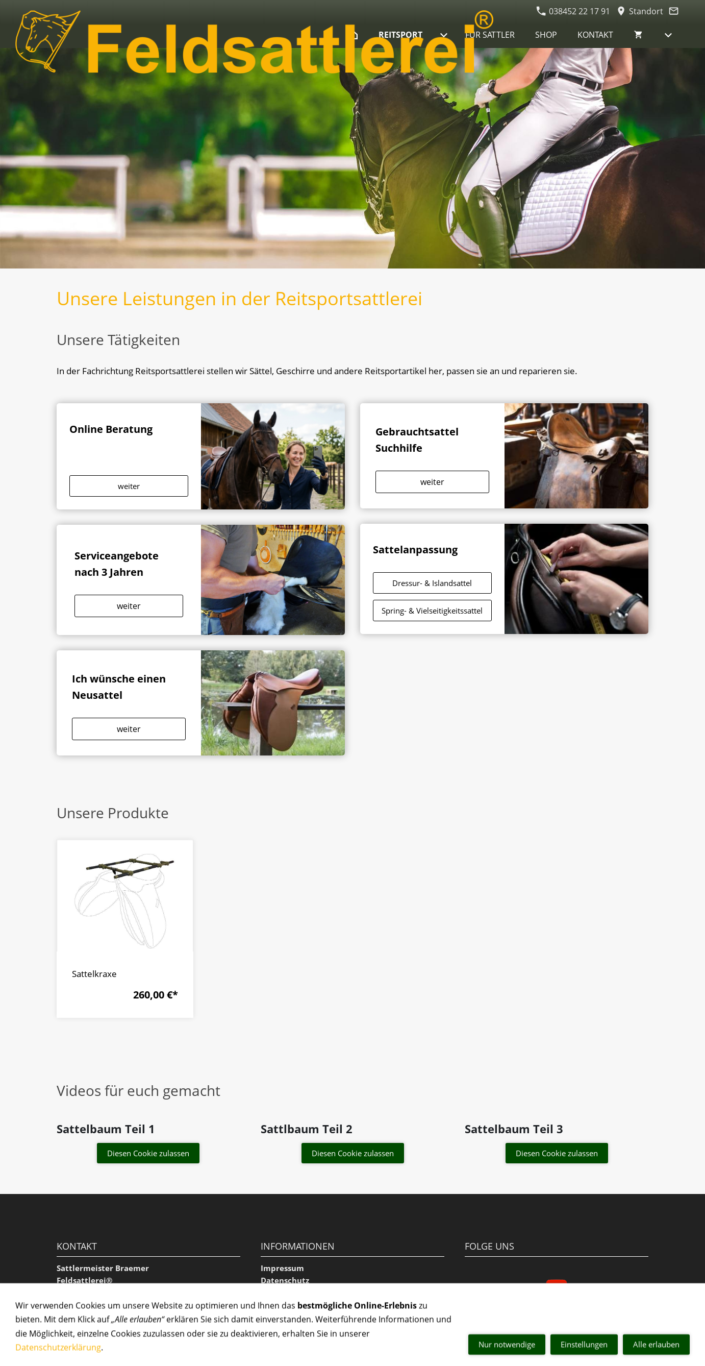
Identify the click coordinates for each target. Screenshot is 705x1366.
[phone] (679, 1300)
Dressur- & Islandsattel (432, 583)
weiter (129, 486)
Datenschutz (285, 1280)
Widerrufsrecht (290, 1317)
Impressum (282, 1268)
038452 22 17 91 (573, 11)
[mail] (679, 1340)
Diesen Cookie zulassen (148, 1153)
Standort (639, 11)
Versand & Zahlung (297, 1329)
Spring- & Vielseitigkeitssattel (432, 610)
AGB (268, 1292)
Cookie (274, 1305)
